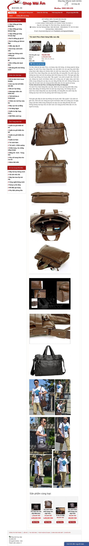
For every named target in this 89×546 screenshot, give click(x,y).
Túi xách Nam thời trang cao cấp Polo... (48, 511)
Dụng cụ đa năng (15, 185)
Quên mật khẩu (77, 1)
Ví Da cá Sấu (60, 515)
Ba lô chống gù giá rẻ (16, 38)
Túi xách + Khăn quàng (17, 145)
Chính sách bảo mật (57, 532)
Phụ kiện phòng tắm (16, 190)
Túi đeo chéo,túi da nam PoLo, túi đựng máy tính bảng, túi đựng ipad (48, 85)
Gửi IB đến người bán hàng (75, 544)
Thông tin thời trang (15, 532)
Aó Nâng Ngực (14, 108)
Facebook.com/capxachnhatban (63, 31)
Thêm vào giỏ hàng (37, 64)
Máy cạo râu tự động (16, 106)
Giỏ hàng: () (76, 4)
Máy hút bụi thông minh (17, 172)
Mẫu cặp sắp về (14, 46)
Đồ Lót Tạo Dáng (14, 89)
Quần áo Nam (13, 140)
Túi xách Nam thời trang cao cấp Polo (72, 511)
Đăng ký (68, 1)
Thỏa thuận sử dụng (44, 532)
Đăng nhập (61, 1)
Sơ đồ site (67, 532)
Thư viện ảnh (33, 532)
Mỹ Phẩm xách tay (15, 116)
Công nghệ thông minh (16, 182)
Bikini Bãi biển (14, 162)
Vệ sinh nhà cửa (14, 174)
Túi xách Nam (13, 142)
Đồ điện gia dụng (15, 187)
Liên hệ (25, 532)
